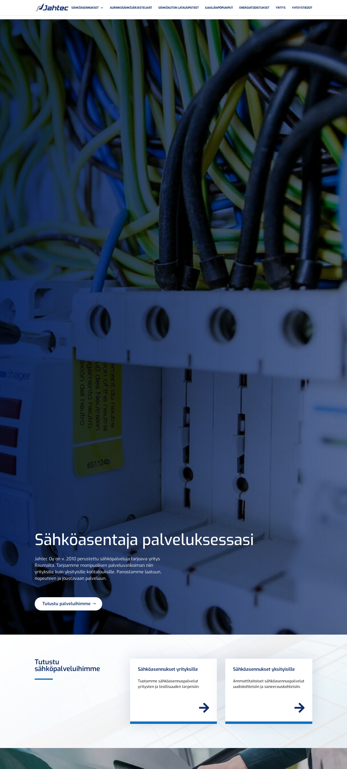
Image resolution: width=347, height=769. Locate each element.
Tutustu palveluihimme (66, 604)
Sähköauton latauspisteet (178, 8)
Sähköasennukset (85, 8)
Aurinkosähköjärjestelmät (131, 8)
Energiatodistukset (254, 8)
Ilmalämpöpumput (219, 8)
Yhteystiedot (302, 8)
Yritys (281, 8)
